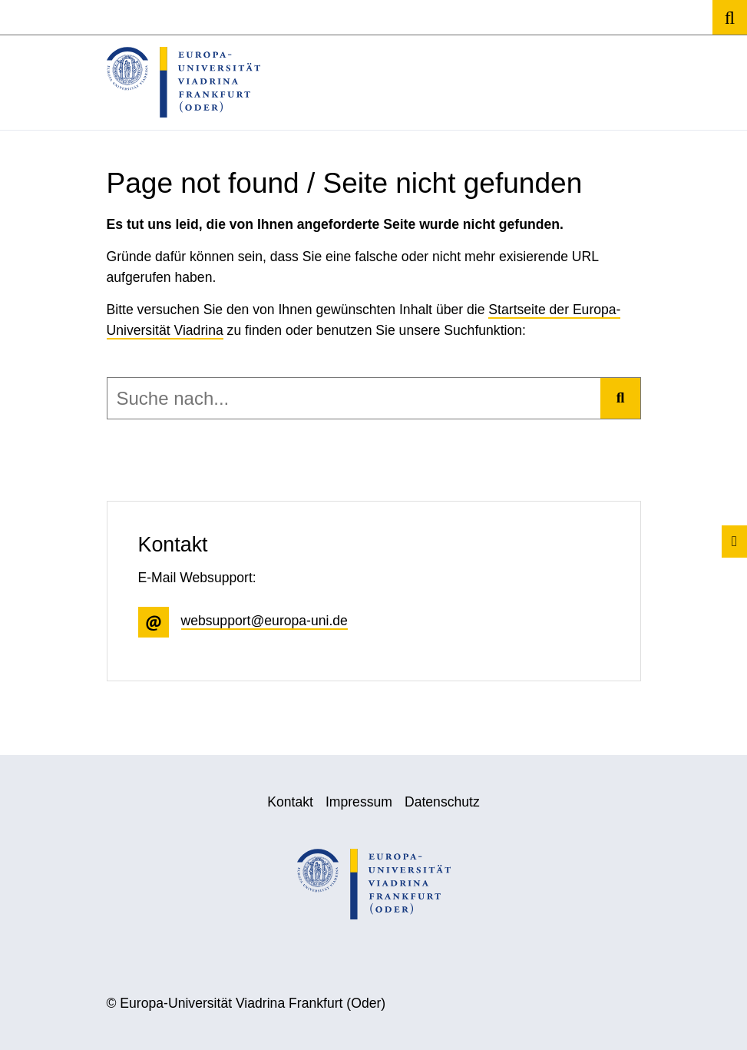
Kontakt (290, 802)
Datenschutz (442, 802)
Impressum (359, 802)
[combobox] (354, 398)
